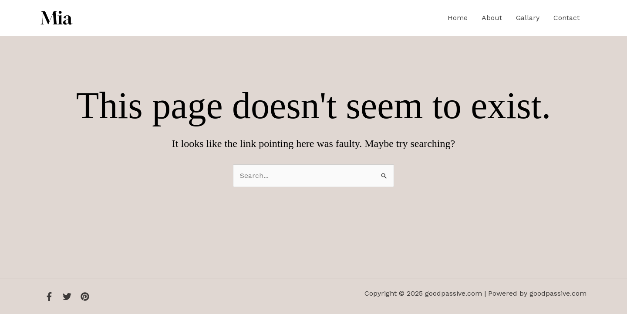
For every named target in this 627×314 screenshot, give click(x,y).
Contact (566, 18)
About (492, 18)
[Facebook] (49, 296)
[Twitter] (67, 296)
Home (458, 18)
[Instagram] (85, 296)
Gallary (527, 18)
